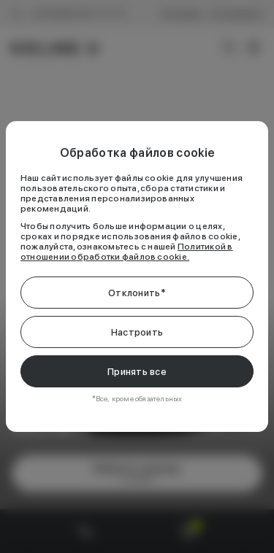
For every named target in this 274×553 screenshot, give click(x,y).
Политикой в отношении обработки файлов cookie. (126, 251)
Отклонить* (137, 292)
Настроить (137, 332)
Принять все (137, 371)
